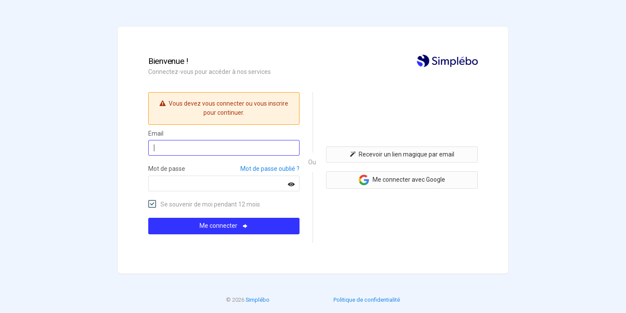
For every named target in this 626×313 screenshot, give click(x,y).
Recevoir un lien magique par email (402, 154)
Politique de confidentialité (366, 299)
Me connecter (224, 225)
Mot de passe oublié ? (270, 168)
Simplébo (258, 299)
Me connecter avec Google (402, 180)
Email (155, 133)
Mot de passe (166, 168)
